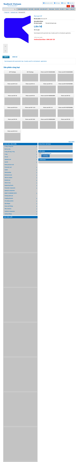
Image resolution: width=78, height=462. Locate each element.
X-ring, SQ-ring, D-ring (21, 152)
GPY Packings (12, 72)
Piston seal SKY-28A (30, 119)
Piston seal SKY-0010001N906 (48, 72)
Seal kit (21, 162)
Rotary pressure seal (9, 164)
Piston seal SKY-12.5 (12, 83)
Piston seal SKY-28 (12, 119)
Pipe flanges (21, 204)
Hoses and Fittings (21, 206)
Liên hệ (38, 26)
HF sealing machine (21, 201)
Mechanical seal (21, 175)
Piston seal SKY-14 (30, 83)
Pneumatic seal (21, 167)
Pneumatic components (21, 188)
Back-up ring (7, 149)
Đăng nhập (71, 3)
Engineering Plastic (21, 185)
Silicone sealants (21, 178)
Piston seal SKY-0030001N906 (48, 119)
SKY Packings (30, 72)
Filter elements (21, 209)
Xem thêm (71, 141)
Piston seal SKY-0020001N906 (48, 95)
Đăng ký (64, 3)
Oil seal (21, 157)
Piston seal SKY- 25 (47, 107)
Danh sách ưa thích (49, 3)
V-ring (21, 154)
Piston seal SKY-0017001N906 (66, 83)
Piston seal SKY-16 (47, 83)
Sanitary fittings (21, 214)
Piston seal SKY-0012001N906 (66, 72)
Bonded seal (21, 180)
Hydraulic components (10, 190)
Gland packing (21, 172)
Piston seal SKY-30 (65, 119)
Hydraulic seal (21, 160)
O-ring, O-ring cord (21, 147)
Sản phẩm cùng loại (12, 67)
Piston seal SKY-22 (65, 95)
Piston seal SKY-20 (30, 95)
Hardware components (21, 211)
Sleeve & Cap (21, 183)
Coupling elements (21, 198)
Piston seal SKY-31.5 (12, 131)
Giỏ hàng (58, 3)
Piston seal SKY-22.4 (12, 107)
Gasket (21, 170)
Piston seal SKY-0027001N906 (66, 107)
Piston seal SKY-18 (12, 95)
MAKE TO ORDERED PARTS (21, 193)
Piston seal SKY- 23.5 (30, 107)
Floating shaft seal (9, 195)
